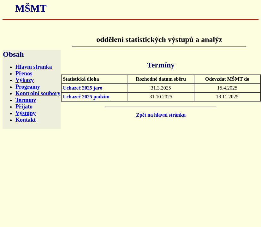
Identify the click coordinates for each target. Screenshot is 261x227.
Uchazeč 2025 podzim (86, 96)
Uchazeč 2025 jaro (82, 87)
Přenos (23, 73)
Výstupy (25, 113)
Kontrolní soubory (37, 93)
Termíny (25, 100)
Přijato (24, 106)
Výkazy (24, 80)
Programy (27, 87)
